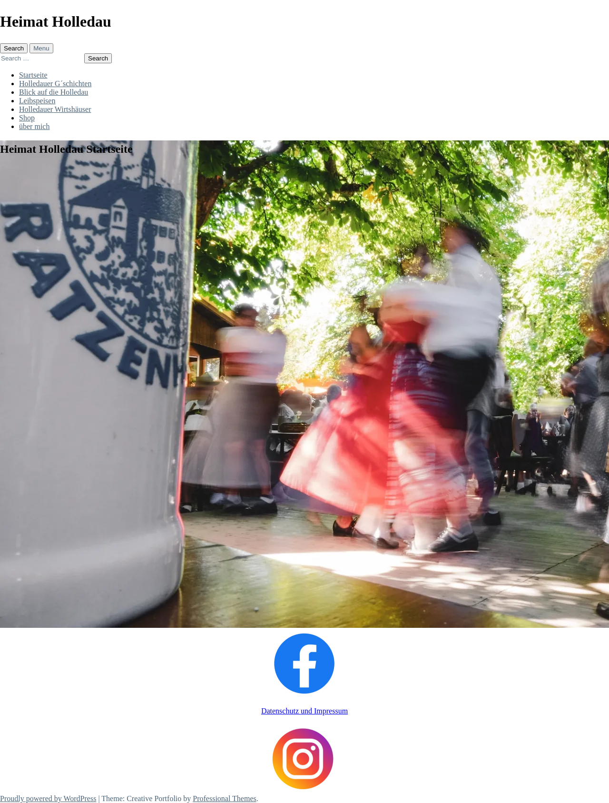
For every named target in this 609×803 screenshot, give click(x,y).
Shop (27, 118)
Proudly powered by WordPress (48, 798)
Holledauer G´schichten (55, 83)
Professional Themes (224, 798)
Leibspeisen (37, 101)
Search (14, 48)
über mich (34, 126)
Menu (41, 48)
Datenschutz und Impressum (304, 711)
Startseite (33, 75)
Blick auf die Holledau (53, 92)
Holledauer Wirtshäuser (55, 109)
